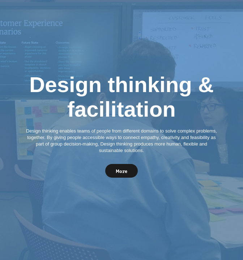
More (121, 170)
